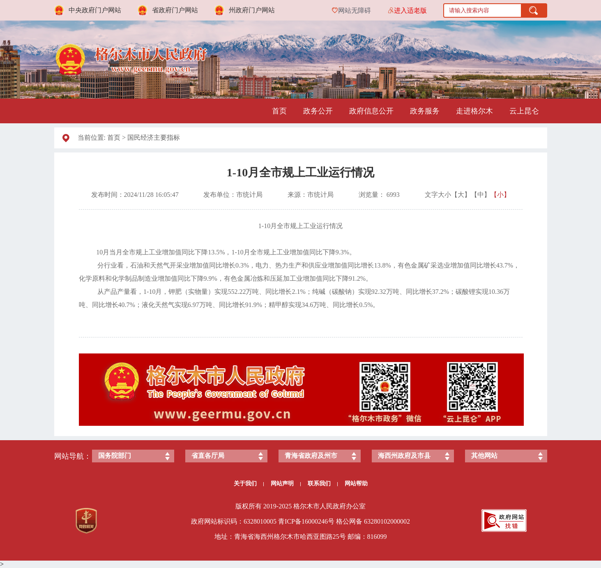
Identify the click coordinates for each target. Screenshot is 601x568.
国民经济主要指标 (153, 137)
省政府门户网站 (175, 10)
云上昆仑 (524, 111)
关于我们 (249, 483)
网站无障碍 (354, 10)
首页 (279, 111)
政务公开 (318, 111)
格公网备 (349, 521)
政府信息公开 (371, 111)
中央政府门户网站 (95, 10)
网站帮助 (356, 483)
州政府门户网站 (252, 10)
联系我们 (323, 483)
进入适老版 (410, 10)
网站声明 (286, 483)
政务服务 (425, 111)
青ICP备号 (306, 521)
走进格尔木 (474, 111)
